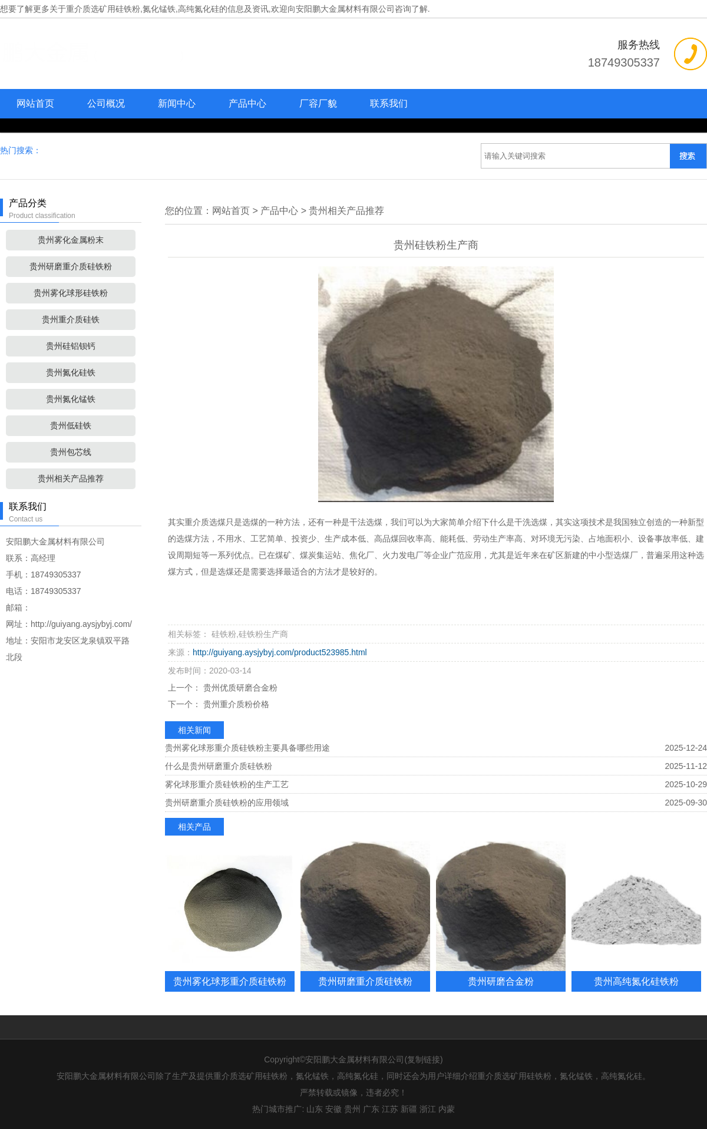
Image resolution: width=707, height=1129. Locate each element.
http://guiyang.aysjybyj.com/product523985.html (280, 652)
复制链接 (423, 1059)
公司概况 (106, 103)
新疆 (409, 1109)
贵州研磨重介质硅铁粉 (70, 266)
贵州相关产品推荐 (71, 478)
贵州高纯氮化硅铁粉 (636, 981)
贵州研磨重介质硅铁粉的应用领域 (227, 802)
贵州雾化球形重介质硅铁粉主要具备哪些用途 (247, 747)
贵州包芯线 (70, 452)
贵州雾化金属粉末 (71, 240)
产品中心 (247, 103)
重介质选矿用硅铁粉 (103, 9)
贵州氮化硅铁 (70, 372)
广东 (371, 1109)
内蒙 (446, 1109)
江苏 (390, 1109)
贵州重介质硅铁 (71, 319)
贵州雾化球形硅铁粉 (71, 293)
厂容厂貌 (318, 103)
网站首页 (35, 103)
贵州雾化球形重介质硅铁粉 (229, 981)
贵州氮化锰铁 (70, 399)
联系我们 (389, 103)
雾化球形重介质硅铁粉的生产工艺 (227, 784)
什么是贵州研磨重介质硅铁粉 (218, 766)
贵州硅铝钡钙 (70, 346)
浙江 (427, 1109)
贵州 (352, 1109)
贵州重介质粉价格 (235, 704)
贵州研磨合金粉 (501, 981)
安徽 (333, 1109)
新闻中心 (177, 103)
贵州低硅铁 (70, 425)
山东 (314, 1109)
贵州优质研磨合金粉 (239, 687)
